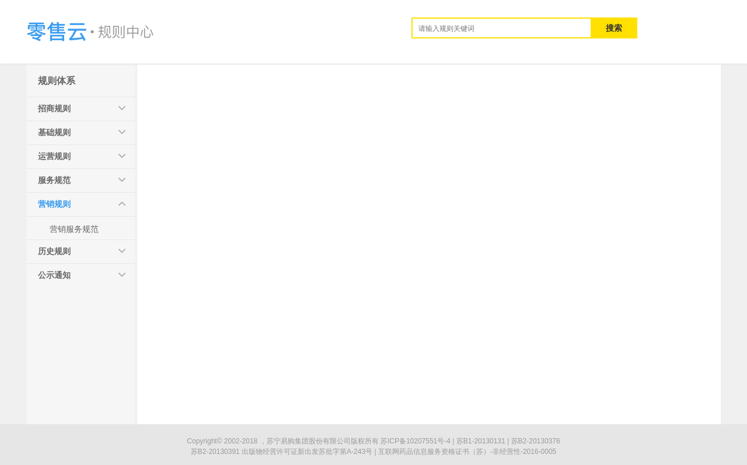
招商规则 (54, 108)
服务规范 (54, 180)
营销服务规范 (74, 229)
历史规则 (54, 251)
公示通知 (54, 275)
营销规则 (54, 204)
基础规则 (54, 132)
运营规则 (54, 156)
